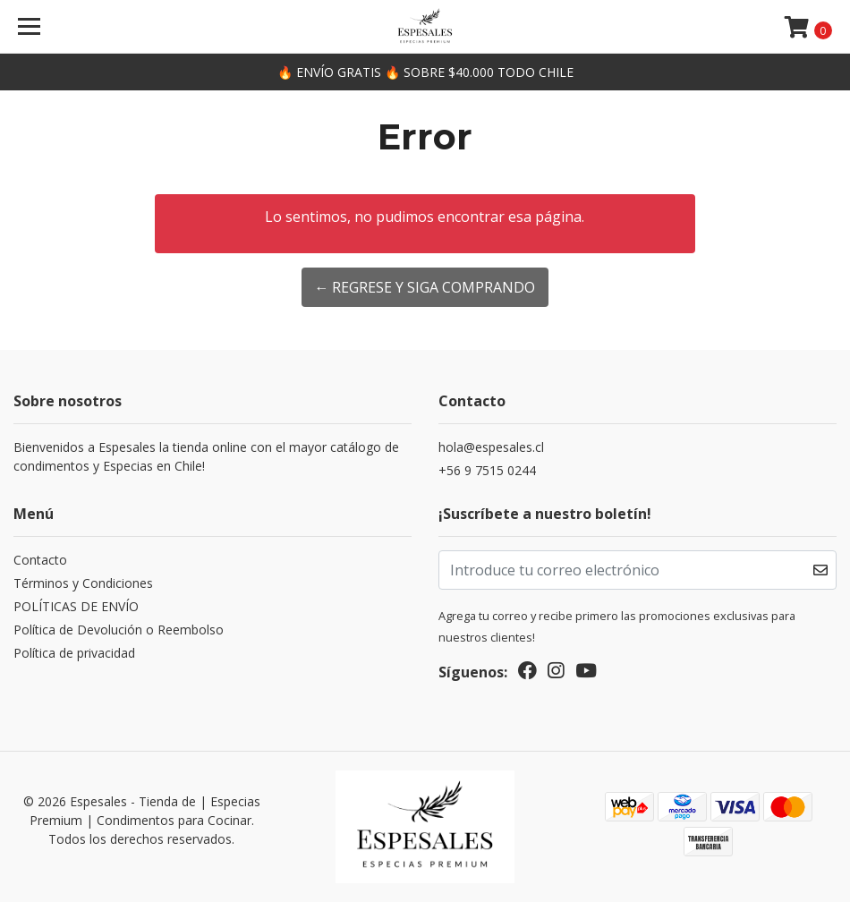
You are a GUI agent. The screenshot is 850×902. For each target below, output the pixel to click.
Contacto (40, 559)
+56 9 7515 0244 (487, 470)
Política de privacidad (74, 652)
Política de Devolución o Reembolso (118, 629)
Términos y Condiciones (83, 582)
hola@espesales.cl (491, 446)
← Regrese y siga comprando (424, 287)
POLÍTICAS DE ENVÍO (76, 606)
